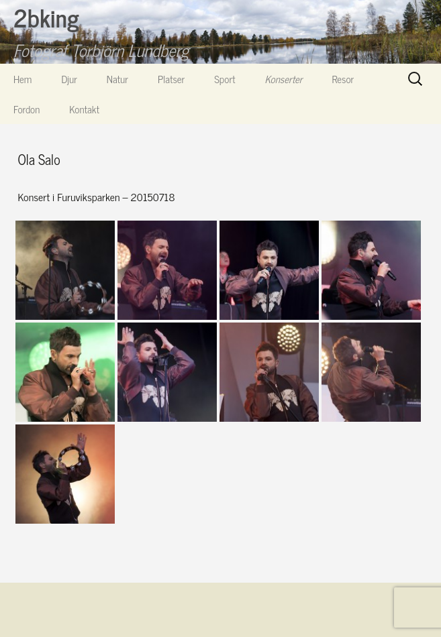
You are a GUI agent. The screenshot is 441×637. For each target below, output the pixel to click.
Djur (69, 78)
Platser (171, 78)
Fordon (26, 109)
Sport (224, 78)
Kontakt (84, 109)
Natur (117, 78)
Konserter (284, 78)
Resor (343, 78)
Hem (22, 78)
